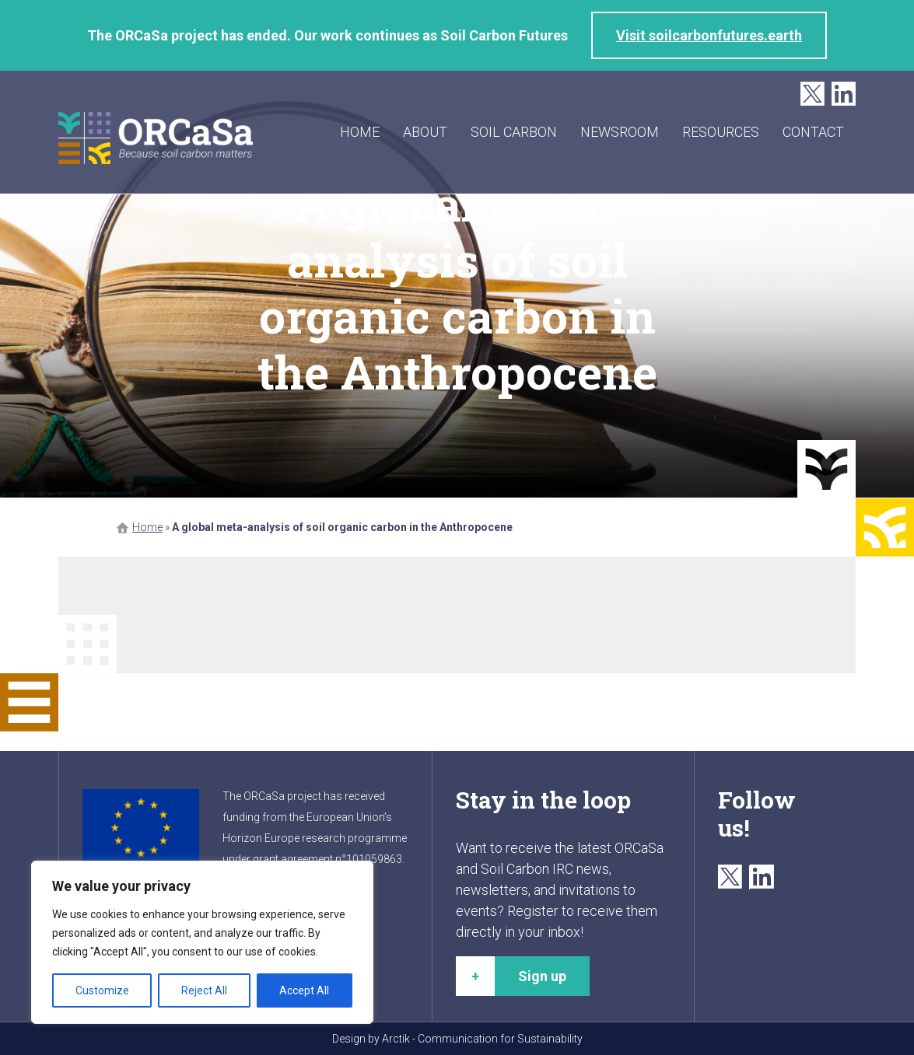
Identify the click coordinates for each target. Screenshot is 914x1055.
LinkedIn (844, 94)
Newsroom (619, 132)
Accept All (304, 990)
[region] (202, 942)
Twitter (812, 94)
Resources (720, 132)
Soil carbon (514, 132)
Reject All (204, 990)
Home (360, 132)
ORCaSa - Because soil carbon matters (155, 138)
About (425, 132)
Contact (813, 132)
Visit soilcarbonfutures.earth (709, 35)
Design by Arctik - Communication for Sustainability (457, 1038)
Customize (102, 990)
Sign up (542, 976)
